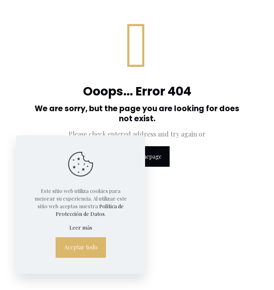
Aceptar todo (81, 247)
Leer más (80, 227)
